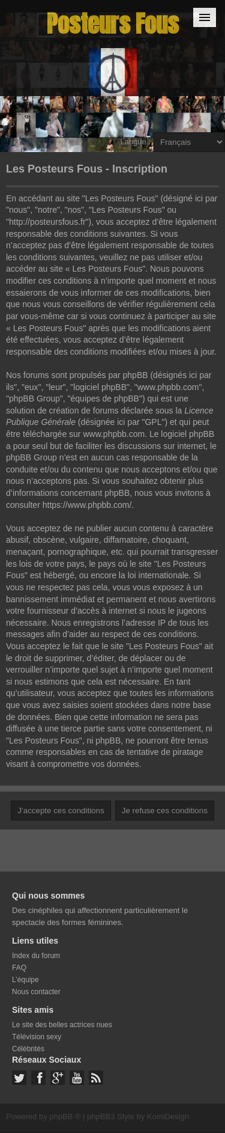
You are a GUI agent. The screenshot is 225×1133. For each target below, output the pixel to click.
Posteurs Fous (113, 23)
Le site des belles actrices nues (62, 1025)
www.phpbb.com (114, 434)
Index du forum (36, 955)
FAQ (19, 968)
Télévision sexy (36, 1037)
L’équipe (25, 980)
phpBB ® (64, 1116)
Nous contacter (36, 992)
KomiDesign (168, 1116)
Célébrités (28, 1049)
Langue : (135, 141)
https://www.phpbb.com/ (87, 505)
